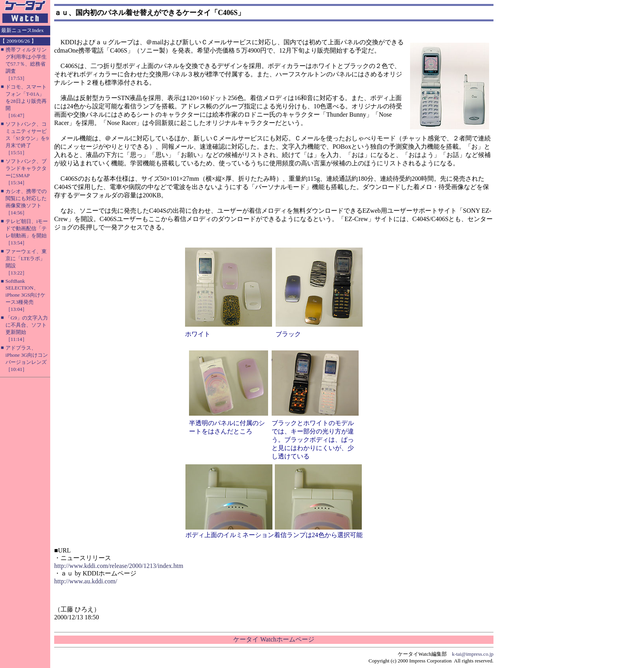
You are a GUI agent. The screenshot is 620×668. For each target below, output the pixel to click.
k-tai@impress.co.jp (472, 654)
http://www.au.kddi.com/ (85, 581)
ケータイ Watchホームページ (273, 639)
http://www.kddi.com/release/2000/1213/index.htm (118, 565)
